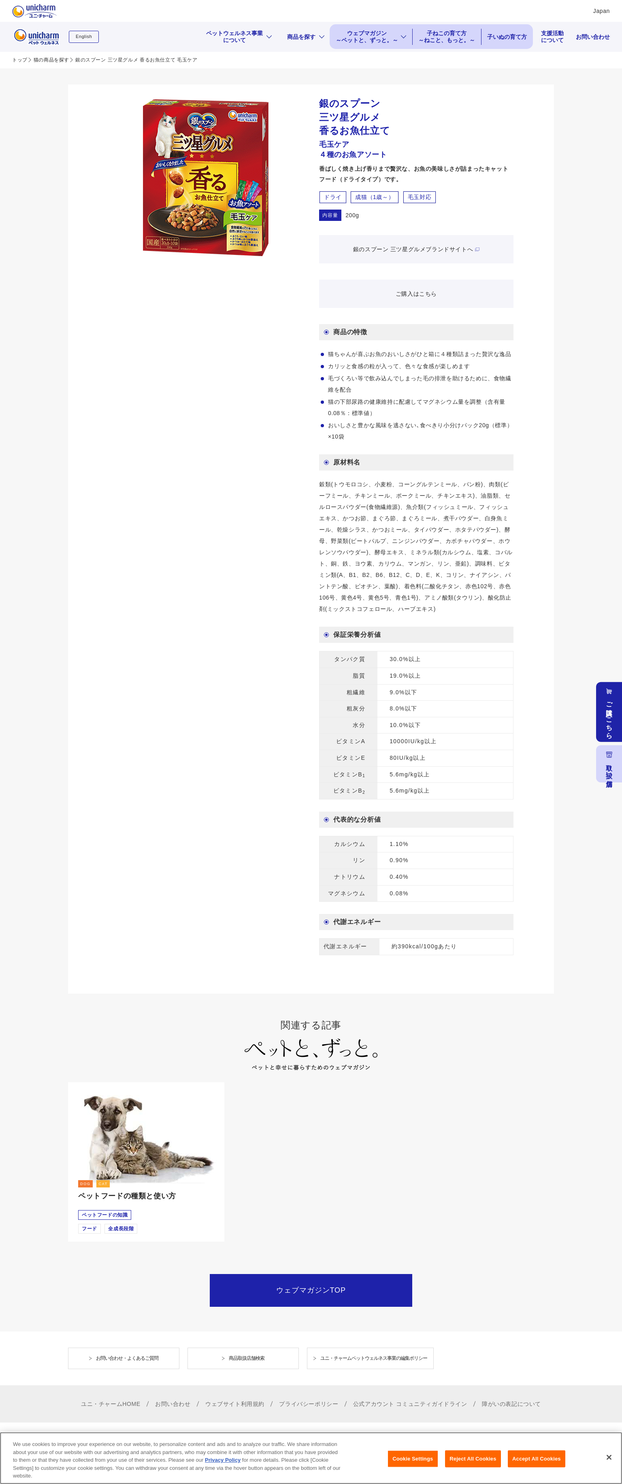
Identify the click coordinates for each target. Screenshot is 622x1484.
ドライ (333, 197)
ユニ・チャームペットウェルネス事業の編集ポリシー (373, 1358)
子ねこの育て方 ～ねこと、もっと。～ (446, 36)
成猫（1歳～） (374, 197)
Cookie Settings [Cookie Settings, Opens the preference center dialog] (412, 1465)
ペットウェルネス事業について (234, 36)
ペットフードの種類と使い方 (127, 1196)
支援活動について (552, 36)
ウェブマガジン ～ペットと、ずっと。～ (367, 36)
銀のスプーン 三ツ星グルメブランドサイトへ (413, 249)
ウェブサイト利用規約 (234, 1404)
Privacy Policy (223, 1466)
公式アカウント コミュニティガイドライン (410, 1404)
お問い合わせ (593, 37)
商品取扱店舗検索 (246, 1358)
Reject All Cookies (472, 1465)
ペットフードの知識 (105, 1215)
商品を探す (301, 37)
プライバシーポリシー (308, 1404)
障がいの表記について (511, 1404)
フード (89, 1229)
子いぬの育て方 (507, 37)
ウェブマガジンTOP (311, 1290)
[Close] (609, 1464)
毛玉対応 (419, 197)
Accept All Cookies (536, 1465)
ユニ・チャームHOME (111, 1404)
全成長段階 (121, 1229)
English (84, 36)
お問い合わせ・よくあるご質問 (127, 1358)
